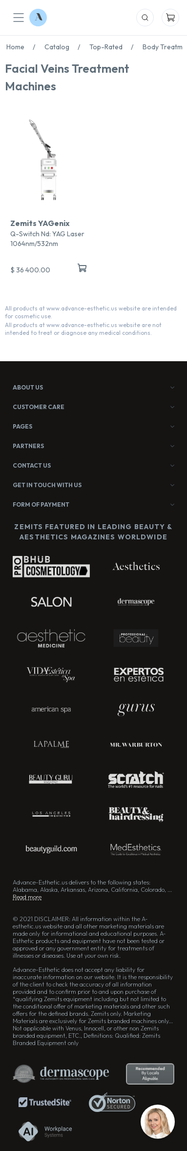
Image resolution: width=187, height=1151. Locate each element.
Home (23, 46)
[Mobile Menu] (18, 17)
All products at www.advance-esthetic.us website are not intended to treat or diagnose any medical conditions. (83, 328)
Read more (27, 897)
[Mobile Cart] (170, 17)
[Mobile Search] (145, 17)
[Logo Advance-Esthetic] (38, 17)
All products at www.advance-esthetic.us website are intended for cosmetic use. (91, 312)
